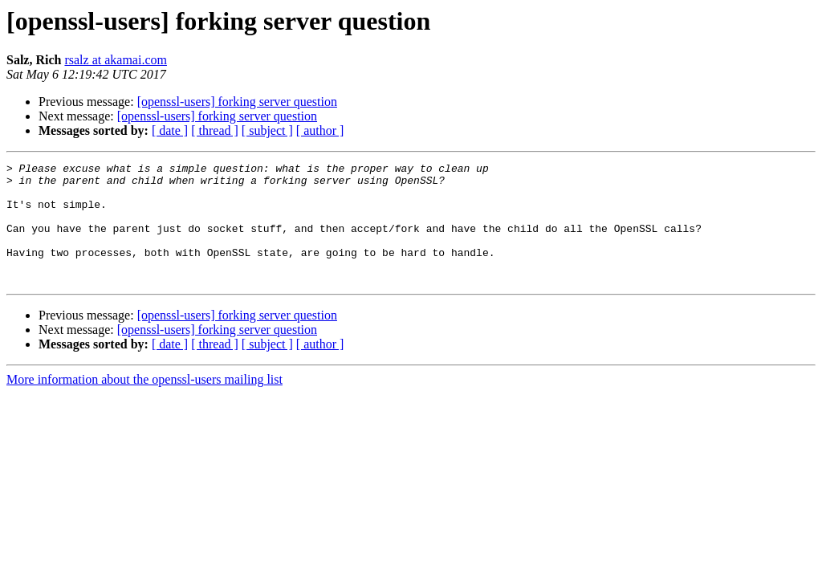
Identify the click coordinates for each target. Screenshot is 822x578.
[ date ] (170, 130)
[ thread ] (214, 130)
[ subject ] (267, 130)
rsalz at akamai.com (115, 60)
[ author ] (320, 130)
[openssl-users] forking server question (237, 101)
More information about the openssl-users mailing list (144, 403)
